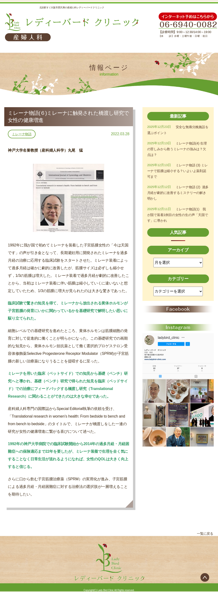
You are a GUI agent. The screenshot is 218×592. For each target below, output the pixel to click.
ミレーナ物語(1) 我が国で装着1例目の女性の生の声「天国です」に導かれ (176, 219)
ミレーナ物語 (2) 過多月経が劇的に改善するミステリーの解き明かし (177, 196)
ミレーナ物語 (22, 134)
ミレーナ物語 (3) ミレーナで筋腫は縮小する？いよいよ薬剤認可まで (178, 173)
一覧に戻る (203, 534)
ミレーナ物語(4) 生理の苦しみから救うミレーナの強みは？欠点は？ (177, 150)
